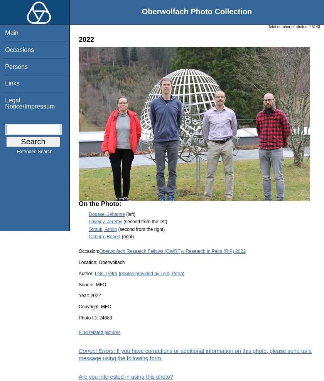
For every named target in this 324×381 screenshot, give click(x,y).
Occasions (19, 50)
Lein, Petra (106, 273)
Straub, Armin (103, 229)
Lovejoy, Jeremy (105, 221)
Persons (16, 67)
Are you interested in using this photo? (126, 377)
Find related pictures (100, 332)
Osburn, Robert (104, 236)
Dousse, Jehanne (107, 214)
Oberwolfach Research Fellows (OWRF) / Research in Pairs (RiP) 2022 (172, 251)
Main (12, 33)
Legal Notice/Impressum (30, 103)
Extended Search (34, 153)
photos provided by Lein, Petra (151, 273)
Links (12, 83)
